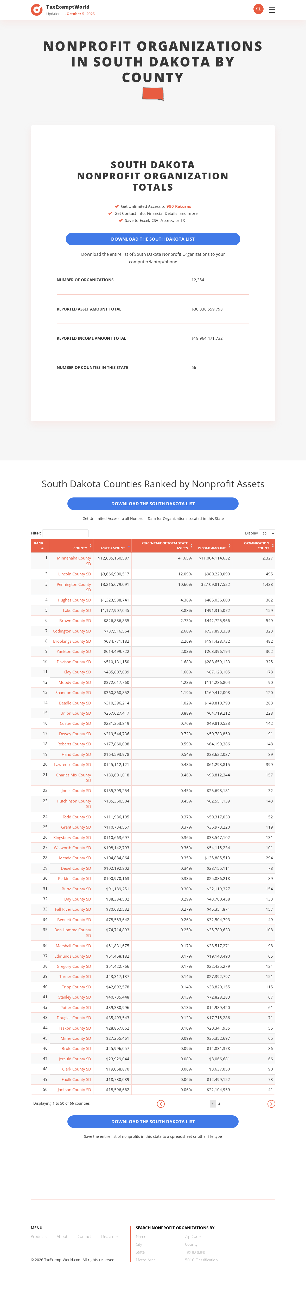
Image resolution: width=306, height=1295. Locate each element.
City (139, 1250)
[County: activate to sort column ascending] (71, 550)
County (191, 1250)
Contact (84, 1242)
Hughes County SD (74, 604)
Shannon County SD (73, 696)
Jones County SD (76, 794)
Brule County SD (76, 1052)
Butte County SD (76, 892)
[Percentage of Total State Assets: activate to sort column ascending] (163, 550)
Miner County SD (76, 1042)
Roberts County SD (74, 748)
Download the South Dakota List (153, 240)
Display (260, 538)
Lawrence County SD (72, 768)
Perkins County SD (74, 882)
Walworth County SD (72, 851)
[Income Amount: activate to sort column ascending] (213, 550)
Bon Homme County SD (72, 936)
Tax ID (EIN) (195, 1258)
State (140, 1258)
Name (141, 1242)
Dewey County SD (75, 737)
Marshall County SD (73, 949)
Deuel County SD (76, 872)
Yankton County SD (74, 655)
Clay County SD (77, 676)
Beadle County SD (75, 706)
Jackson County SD (74, 1093)
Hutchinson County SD (74, 807)
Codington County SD (72, 634)
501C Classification (201, 1265)
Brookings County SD (72, 645)
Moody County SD (75, 686)
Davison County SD (74, 665)
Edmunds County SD (72, 960)
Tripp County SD (76, 990)
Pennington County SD (74, 591)
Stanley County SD (74, 1001)
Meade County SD (75, 862)
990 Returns (179, 206)
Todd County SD (77, 820)
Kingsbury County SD (72, 841)
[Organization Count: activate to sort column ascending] (253, 550)
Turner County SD (75, 980)
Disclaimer (110, 1242)
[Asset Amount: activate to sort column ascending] (112, 550)
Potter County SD (75, 1011)
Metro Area (146, 1265)
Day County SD (77, 903)
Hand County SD (76, 758)
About (62, 1242)
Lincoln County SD (74, 578)
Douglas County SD (74, 1021)
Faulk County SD (76, 1083)
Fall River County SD (73, 913)
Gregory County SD (74, 970)
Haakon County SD (74, 1032)
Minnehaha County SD (74, 565)
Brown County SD (75, 624)
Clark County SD (76, 1073)
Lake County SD (77, 614)
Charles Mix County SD (73, 781)
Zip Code (193, 1242)
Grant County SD (76, 831)
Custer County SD (75, 727)
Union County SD (75, 717)
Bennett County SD (74, 923)
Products (39, 1242)
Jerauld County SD (75, 1062)
